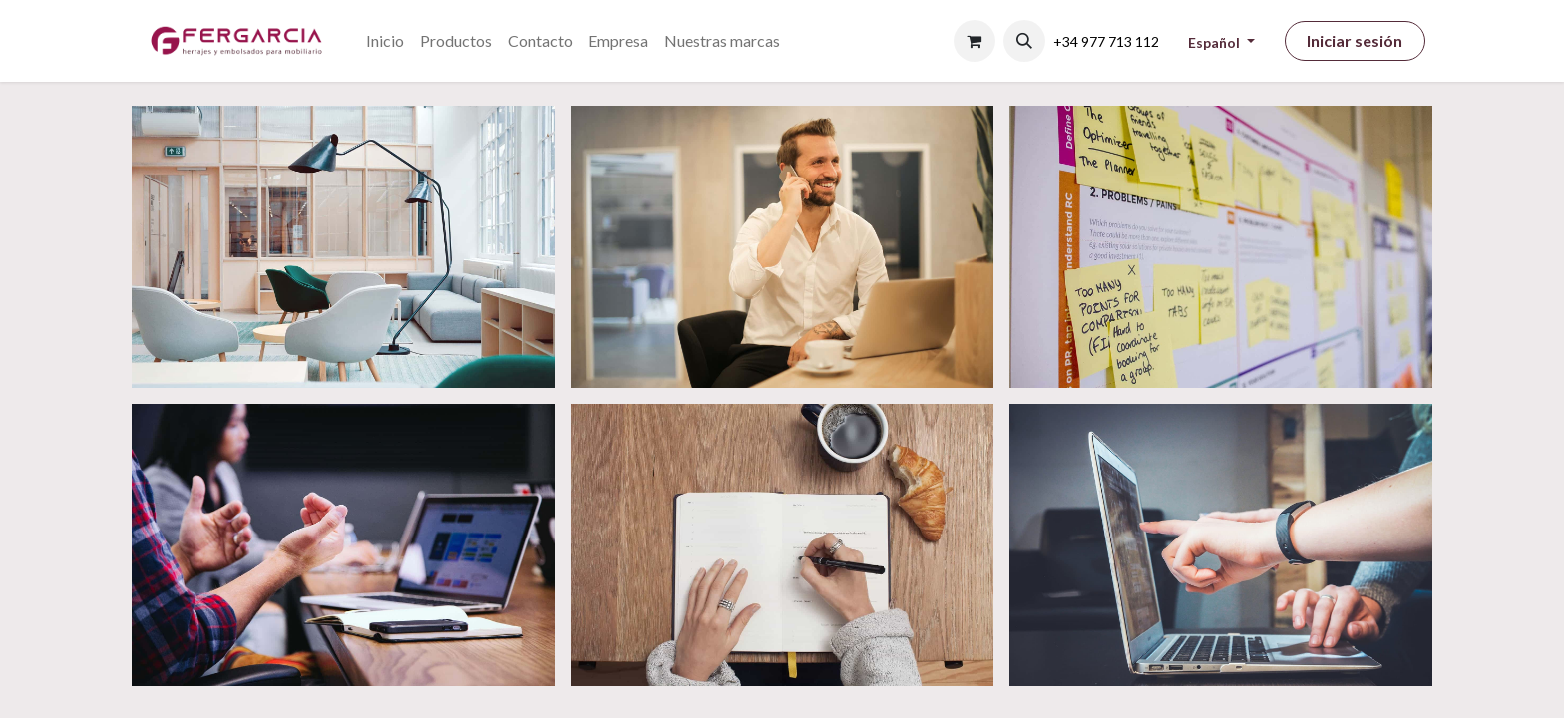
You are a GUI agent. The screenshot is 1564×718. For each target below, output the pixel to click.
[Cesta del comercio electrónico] (974, 41)
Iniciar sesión (1354, 40)
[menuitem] (385, 41)
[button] (1024, 41)
